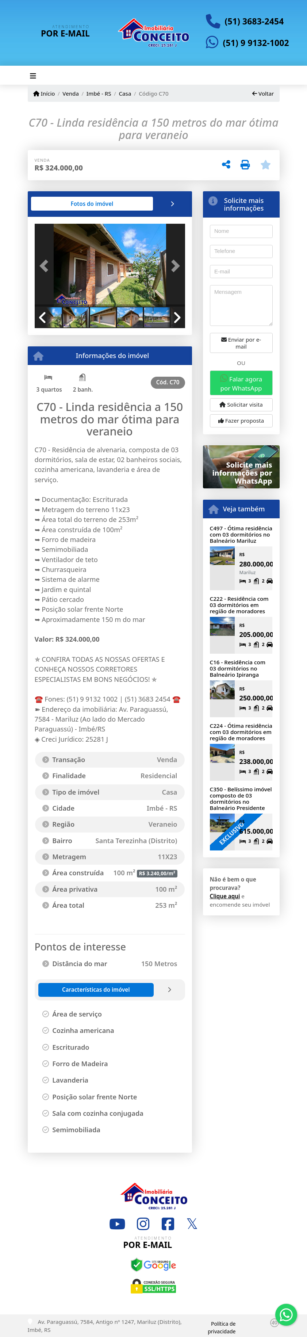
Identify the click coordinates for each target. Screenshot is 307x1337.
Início (44, 93)
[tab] (58, 204)
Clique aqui (225, 896)
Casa (125, 93)
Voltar (263, 93)
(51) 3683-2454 (254, 21)
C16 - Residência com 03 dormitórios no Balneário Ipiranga (238, 668)
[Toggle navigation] (33, 75)
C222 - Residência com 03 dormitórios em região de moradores (239, 604)
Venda (70, 93)
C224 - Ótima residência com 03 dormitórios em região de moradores (241, 731)
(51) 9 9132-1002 (256, 43)
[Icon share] (117, 1224)
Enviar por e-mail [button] (241, 343)
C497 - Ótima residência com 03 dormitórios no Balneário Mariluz (241, 534)
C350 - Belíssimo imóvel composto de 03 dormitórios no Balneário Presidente (241, 798)
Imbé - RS (99, 93)
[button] (46, 266)
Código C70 (154, 93)
